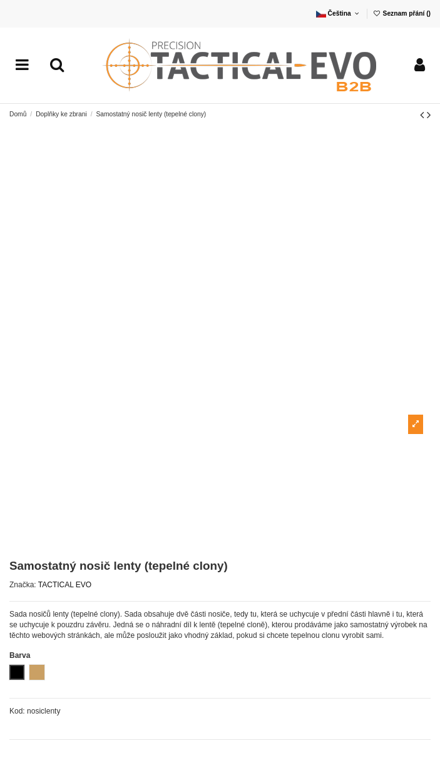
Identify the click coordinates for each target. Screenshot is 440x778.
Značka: (22, 584)
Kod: (17, 711)
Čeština (338, 13)
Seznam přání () (401, 13)
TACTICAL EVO (64, 584)
